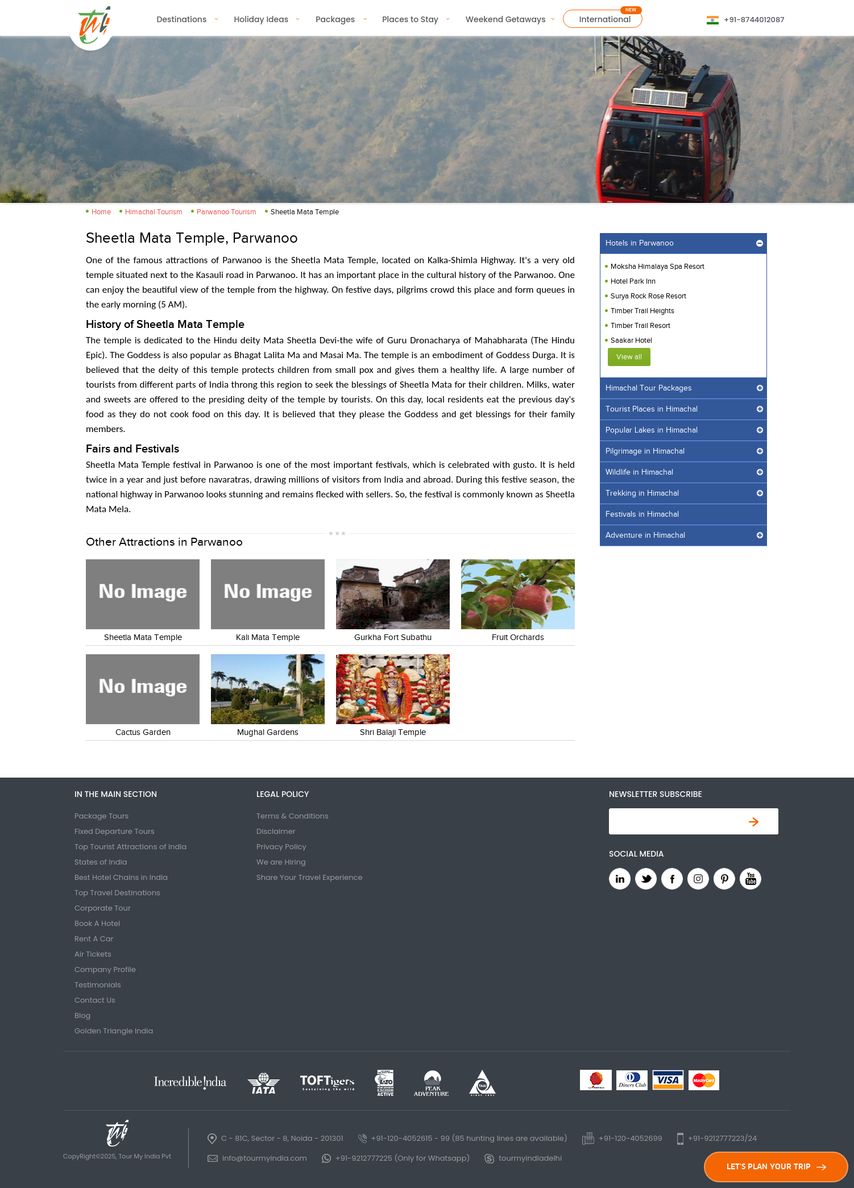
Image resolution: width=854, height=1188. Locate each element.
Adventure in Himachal (645, 535)
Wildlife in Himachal (639, 472)
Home (101, 212)
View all (629, 357)
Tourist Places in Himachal (652, 409)
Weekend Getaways (506, 19)
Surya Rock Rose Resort (648, 296)
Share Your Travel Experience (309, 877)
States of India (100, 862)
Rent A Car (93, 938)
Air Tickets (92, 954)
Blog (82, 1015)
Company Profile (105, 969)
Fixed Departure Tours (114, 831)
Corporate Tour (102, 908)
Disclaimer (276, 831)
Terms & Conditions (292, 816)
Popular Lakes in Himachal (652, 430)
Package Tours (101, 816)
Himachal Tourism (154, 212)
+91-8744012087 (754, 19)
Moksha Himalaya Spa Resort (657, 266)
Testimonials (97, 984)
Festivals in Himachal (642, 514)
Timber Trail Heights (642, 310)
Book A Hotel (97, 923)
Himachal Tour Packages (649, 388)
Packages (335, 19)
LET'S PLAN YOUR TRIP (776, 1166)
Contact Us (94, 1000)
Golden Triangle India (113, 1030)
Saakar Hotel (631, 340)
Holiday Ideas (261, 19)
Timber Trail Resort (640, 325)
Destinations (182, 19)
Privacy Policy (281, 846)
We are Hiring (281, 862)
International (605, 19)
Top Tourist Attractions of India (130, 846)
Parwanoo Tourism (226, 212)
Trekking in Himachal (642, 493)
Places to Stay (410, 19)
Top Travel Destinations (117, 892)
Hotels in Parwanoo (640, 243)
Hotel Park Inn (633, 281)
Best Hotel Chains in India (121, 877)
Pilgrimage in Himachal (645, 451)
